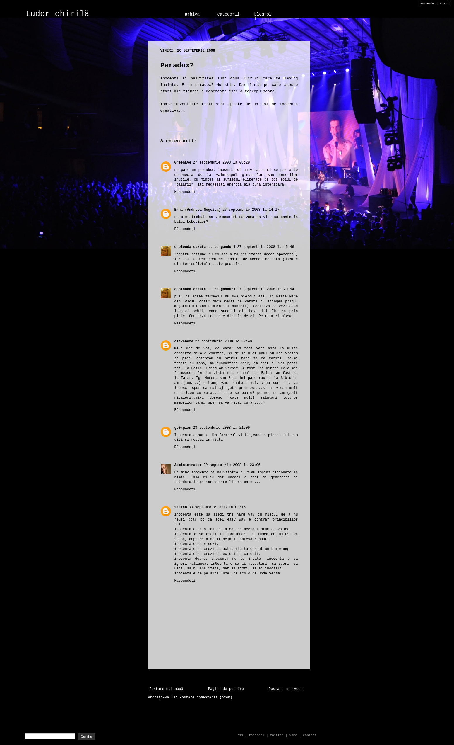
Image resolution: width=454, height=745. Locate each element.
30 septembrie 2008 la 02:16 (217, 507)
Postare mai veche (286, 689)
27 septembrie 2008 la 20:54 (265, 289)
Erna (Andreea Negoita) (197, 210)
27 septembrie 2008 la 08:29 (221, 163)
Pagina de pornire (226, 689)
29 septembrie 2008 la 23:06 (231, 465)
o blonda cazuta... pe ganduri (205, 247)
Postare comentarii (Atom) (206, 697)
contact (309, 735)
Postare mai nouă (166, 689)
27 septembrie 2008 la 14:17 (250, 210)
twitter (277, 735)
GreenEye (182, 163)
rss (240, 735)
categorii (228, 14)
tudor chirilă (57, 13)
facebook (256, 735)
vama (293, 735)
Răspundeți (185, 192)
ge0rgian (182, 428)
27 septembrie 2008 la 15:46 (265, 247)
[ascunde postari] (434, 3)
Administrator (188, 465)
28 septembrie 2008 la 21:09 (221, 428)
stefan (180, 507)
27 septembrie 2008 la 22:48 (223, 341)
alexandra (183, 341)
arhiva (192, 14)
